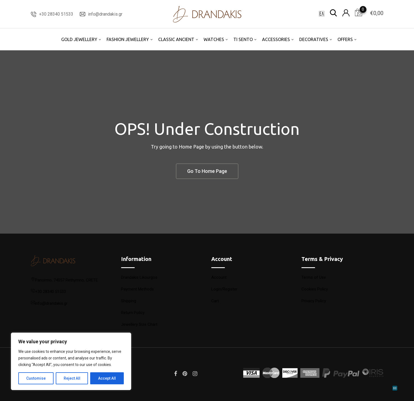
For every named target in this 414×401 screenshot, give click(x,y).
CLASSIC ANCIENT (176, 39)
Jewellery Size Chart (139, 324)
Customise (36, 378)
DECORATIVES (313, 39)
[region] (71, 361)
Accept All (107, 378)
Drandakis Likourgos (139, 277)
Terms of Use (313, 277)
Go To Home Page (207, 171)
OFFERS (345, 39)
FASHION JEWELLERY (128, 39)
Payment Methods (137, 289)
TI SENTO (243, 39)
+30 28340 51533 (56, 14)
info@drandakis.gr (105, 14)
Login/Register (224, 289)
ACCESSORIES (276, 39)
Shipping (128, 300)
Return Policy (133, 312)
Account (219, 277)
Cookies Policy (314, 289)
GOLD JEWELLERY (79, 39)
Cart (215, 300)
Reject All (72, 378)
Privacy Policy (313, 300)
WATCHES (214, 39)
